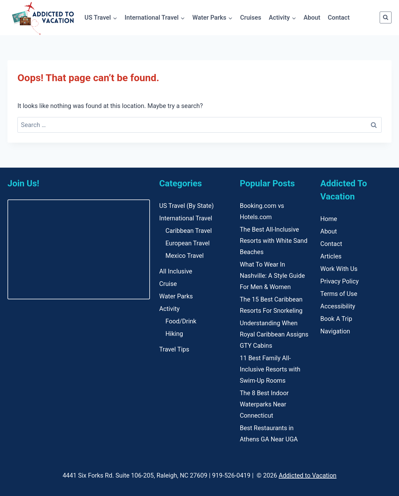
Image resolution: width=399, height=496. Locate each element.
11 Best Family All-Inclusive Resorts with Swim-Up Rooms (270, 369)
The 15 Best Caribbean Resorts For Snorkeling (271, 305)
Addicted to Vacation (307, 475)
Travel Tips (174, 349)
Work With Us (339, 269)
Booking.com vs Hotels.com (262, 211)
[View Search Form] (386, 17)
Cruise (168, 283)
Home (328, 219)
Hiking (174, 333)
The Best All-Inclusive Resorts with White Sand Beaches (273, 241)
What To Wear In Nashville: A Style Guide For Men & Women (272, 276)
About (312, 17)
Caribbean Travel (189, 230)
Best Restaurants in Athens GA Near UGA (269, 433)
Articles (331, 256)
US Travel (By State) (186, 205)
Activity (169, 308)
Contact (339, 17)
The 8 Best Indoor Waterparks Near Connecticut (264, 404)
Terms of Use (338, 293)
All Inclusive (175, 271)
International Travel (185, 218)
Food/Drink (181, 321)
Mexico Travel (185, 255)
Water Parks (176, 296)
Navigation (335, 331)
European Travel (188, 243)
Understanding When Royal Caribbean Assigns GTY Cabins (274, 334)
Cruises (250, 17)
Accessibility (337, 306)
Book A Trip (336, 318)
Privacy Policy (339, 281)
